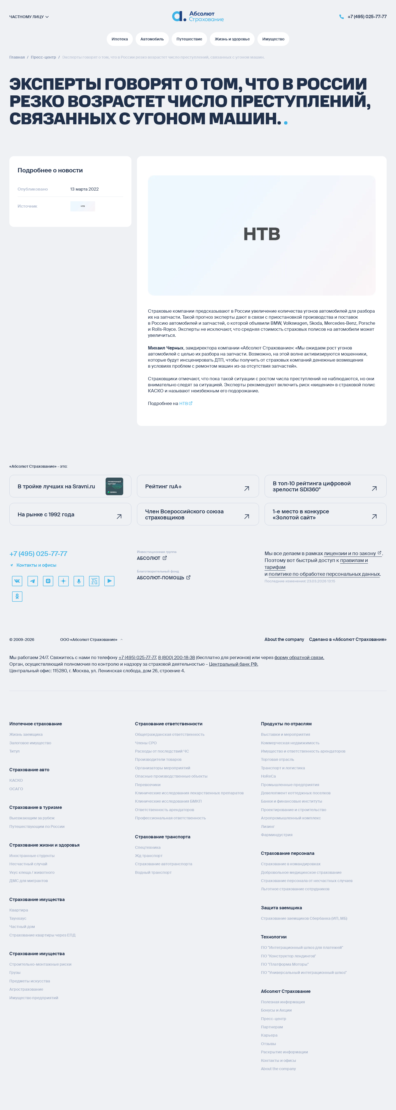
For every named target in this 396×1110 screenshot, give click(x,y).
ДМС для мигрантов (28, 880)
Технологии (274, 937)
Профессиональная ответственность (170, 818)
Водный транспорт (153, 872)
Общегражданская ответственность (170, 734)
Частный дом (22, 926)
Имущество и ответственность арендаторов (303, 751)
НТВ (183, 403)
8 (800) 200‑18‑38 (176, 657)
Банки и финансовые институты (291, 801)
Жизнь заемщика (26, 734)
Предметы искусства (29, 981)
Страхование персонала (287, 853)
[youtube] (109, 581)
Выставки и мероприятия (285, 734)
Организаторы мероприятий (162, 767)
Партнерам (272, 1026)
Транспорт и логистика (283, 767)
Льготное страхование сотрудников (295, 888)
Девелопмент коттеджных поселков (296, 793)
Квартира (18, 909)
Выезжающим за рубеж (32, 818)
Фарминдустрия (277, 834)
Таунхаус (17, 918)
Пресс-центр (273, 1018)
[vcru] (94, 581)
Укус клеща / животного (31, 872)
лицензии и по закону (353, 553)
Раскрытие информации (284, 1052)
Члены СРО (146, 742)
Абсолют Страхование (285, 991)
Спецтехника (148, 847)
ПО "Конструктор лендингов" (288, 955)
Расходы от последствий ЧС (162, 751)
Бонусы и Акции (276, 1010)
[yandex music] (78, 581)
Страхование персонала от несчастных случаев (307, 880)
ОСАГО (16, 788)
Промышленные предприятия (290, 784)
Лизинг (268, 826)
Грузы (15, 972)
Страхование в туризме (35, 807)
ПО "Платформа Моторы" (285, 964)
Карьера (269, 1035)
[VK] (17, 581)
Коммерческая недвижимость (290, 742)
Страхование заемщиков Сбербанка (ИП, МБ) (304, 918)
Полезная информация (283, 1001)
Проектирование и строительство (293, 809)
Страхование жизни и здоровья (44, 845)
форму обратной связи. (299, 657)
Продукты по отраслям (286, 724)
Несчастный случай (28, 863)
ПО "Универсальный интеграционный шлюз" (304, 972)
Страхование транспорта (162, 836)
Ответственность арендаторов (164, 809)
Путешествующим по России (37, 826)
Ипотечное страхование (35, 724)
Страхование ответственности (168, 724)
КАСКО (16, 780)
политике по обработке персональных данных (324, 574)
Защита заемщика (281, 908)
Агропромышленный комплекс (291, 818)
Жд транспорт (149, 855)
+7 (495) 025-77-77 (38, 553)
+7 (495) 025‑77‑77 (137, 657)
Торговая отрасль (277, 759)
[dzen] (63, 581)
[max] (48, 581)
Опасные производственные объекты (171, 776)
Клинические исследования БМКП (168, 801)
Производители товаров (158, 759)
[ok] (17, 596)
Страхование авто (29, 770)
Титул (14, 751)
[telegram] (32, 581)
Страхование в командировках (291, 863)
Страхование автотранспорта (163, 863)
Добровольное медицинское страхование (301, 872)
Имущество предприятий (33, 997)
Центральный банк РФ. (233, 664)
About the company (284, 639)
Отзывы (268, 1043)
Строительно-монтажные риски (40, 964)
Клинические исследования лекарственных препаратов (189, 793)
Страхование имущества (37, 899)
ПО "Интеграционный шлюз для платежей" (302, 947)
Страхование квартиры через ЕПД (42, 934)
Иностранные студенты (32, 855)
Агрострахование (26, 989)
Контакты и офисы (32, 565)
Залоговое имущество (30, 742)
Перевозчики (148, 784)
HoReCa (268, 776)
